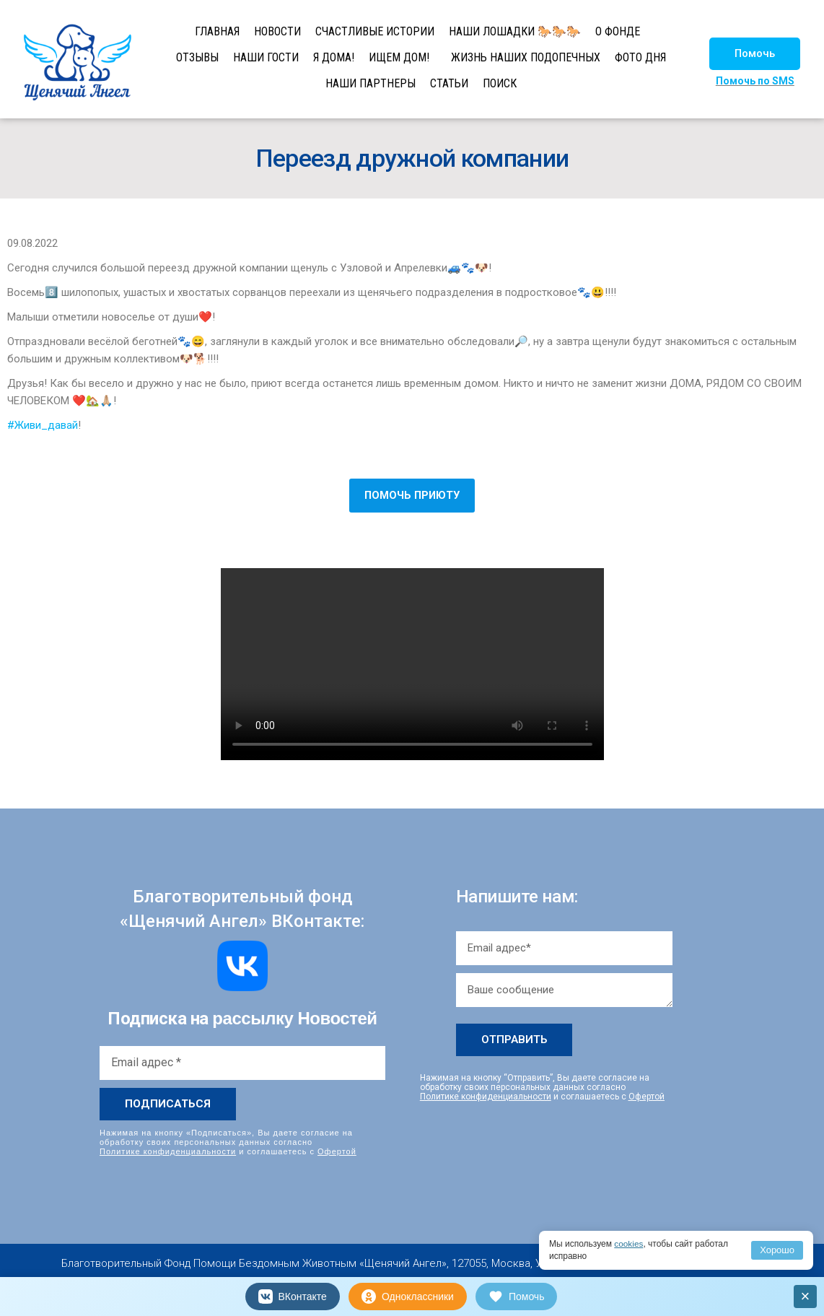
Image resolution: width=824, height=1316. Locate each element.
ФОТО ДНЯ (640, 57)
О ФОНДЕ (617, 31)
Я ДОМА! (333, 57)
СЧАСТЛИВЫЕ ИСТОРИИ (374, 31)
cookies (629, 1244)
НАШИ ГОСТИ (266, 57)
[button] (754, 54)
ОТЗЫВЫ (197, 57)
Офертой (336, 1151)
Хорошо (777, 1250)
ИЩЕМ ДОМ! (399, 57)
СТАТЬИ (449, 83)
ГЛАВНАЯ (217, 31)
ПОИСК (500, 83)
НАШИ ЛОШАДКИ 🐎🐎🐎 (515, 31)
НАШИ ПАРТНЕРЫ (370, 83)
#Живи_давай (42, 425)
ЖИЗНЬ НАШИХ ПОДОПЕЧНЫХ (525, 57)
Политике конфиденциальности (168, 1151)
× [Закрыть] (805, 1296)
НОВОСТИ (277, 31)
